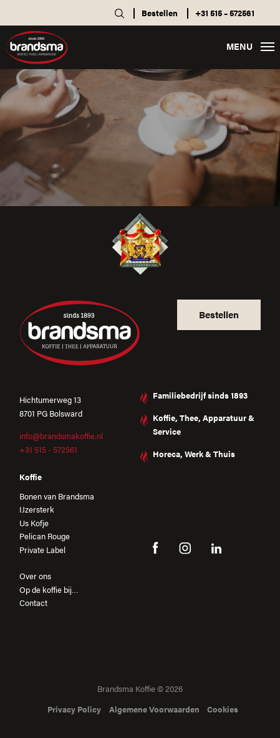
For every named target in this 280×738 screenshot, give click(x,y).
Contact (33, 602)
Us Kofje (34, 523)
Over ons (35, 576)
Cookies (222, 709)
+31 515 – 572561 (224, 13)
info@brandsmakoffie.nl (61, 436)
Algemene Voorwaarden (154, 709)
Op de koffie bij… (49, 589)
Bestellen (160, 13)
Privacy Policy (74, 709)
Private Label (42, 550)
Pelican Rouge (44, 536)
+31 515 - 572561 (48, 449)
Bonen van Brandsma (56, 496)
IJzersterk (36, 509)
